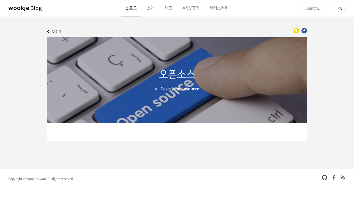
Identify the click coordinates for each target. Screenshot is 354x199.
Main (56, 31)
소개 (151, 8)
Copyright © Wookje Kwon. (27, 179)
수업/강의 (190, 8)
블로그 (131, 8)
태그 (168, 8)
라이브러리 (219, 8)
